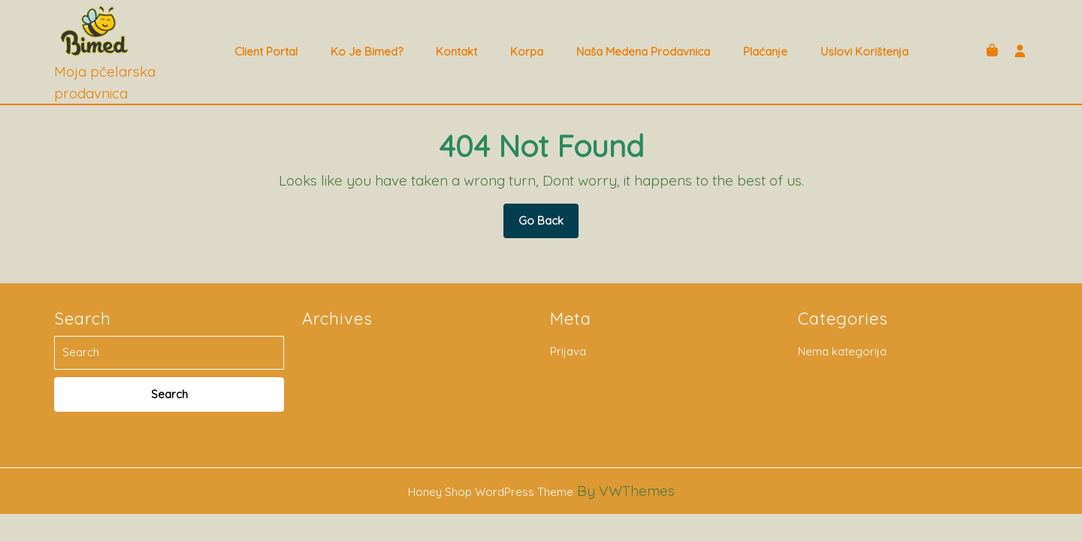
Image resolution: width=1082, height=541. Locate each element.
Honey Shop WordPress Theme (490, 492)
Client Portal (266, 52)
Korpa (526, 52)
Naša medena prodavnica (643, 52)
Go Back (548, 225)
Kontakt (456, 52)
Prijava (568, 351)
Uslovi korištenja (864, 52)
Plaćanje (765, 52)
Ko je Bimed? (367, 52)
